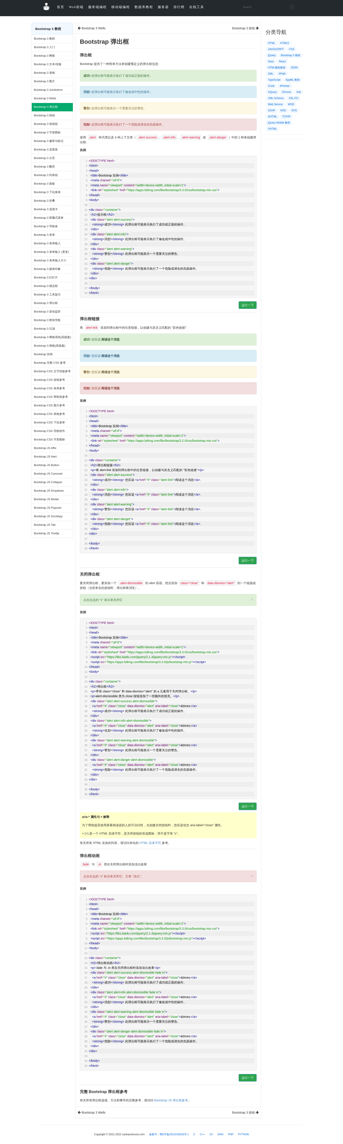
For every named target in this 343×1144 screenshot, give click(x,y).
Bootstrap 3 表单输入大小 (50, 260)
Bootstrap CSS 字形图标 (49, 439)
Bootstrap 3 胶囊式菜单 (48, 217)
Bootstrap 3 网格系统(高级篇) (52, 337)
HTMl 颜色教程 (276, 67)
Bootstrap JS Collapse (48, 482)
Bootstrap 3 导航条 (46, 226)
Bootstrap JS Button (46, 465)
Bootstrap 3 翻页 (44, 166)
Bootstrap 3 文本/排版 (47, 64)
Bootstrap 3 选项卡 (46, 209)
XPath (282, 73)
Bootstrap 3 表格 (44, 72)
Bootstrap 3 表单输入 (47, 243)
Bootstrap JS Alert (45, 456)
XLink (271, 85)
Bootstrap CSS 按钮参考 (49, 379)
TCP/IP (286, 116)
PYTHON (243, 1134)
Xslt (298, 92)
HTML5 (284, 43)
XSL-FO (293, 98)
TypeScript (274, 79)
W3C (283, 110)
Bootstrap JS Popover (47, 507)
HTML (271, 43)
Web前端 (76, 7)
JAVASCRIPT (276, 49)
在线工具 (196, 7)
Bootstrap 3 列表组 (46, 175)
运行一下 (248, 305)
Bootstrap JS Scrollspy (48, 516)
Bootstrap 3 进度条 (46, 149)
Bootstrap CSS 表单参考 (49, 388)
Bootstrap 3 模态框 (46, 286)
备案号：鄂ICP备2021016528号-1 (169, 1134)
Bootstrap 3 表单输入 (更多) (51, 251)
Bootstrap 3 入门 (44, 47)
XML (270, 73)
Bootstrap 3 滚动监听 (47, 311)
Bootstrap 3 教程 (44, 38)
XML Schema (276, 98)
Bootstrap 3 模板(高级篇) (49, 345)
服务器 (163, 7)
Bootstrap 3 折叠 (44, 200)
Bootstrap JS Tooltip (46, 533)
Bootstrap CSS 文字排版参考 (52, 371)
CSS (291, 49)
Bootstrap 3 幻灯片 (46, 277)
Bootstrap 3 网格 (44, 55)
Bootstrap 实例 (43, 354)
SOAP (271, 110)
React (282, 61)
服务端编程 (97, 7)
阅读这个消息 (110, 339)
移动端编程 (120, 7)
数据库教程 (144, 7)
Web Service (275, 104)
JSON (294, 67)
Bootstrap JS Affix (45, 448)
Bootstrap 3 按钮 (44, 115)
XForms (286, 92)
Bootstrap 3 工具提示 (47, 294)
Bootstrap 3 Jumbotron (48, 89)
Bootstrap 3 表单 (44, 234)
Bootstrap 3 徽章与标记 (48, 141)
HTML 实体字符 (150, 843)
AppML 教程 (292, 79)
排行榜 (179, 7)
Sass (271, 61)
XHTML (272, 128)
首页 (60, 7)
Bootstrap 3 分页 (44, 158)
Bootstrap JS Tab (45, 524)
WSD (291, 104)
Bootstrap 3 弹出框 (46, 106)
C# (211, 1134)
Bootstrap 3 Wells (45, 98)
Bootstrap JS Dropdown (49, 490)
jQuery (272, 55)
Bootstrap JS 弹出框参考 (171, 1100)
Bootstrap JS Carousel (48, 473)
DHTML (272, 116)
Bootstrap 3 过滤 (44, 328)
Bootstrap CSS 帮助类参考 (51, 396)
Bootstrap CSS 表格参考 (49, 414)
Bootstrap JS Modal (46, 499)
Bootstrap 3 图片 (44, 81)
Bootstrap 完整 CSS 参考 (50, 362)
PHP (230, 1134)
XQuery (272, 92)
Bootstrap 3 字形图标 (47, 132)
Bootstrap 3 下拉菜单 (47, 192)
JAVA (220, 1134)
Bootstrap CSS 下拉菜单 (49, 422)
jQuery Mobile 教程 (279, 122)
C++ (202, 1134)
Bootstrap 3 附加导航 (47, 320)
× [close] (252, 599)
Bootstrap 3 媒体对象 (47, 269)
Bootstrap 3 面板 (44, 183)
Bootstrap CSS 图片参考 (49, 405)
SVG (294, 110)
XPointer (285, 85)
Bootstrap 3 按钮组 (46, 124)
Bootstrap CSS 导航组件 (49, 431)
